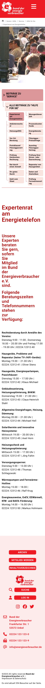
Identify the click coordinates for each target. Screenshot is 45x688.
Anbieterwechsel (16, 125)
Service (20, 21)
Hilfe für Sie (30, 21)
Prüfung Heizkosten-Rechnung (15, 157)
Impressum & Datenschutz (14, 678)
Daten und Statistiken (33, 173)
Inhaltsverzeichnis (22, 567)
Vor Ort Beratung (14, 139)
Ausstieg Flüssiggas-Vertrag (34, 147)
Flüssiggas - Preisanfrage (34, 139)
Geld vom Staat (14, 180)
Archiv (22, 552)
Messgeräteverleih (35, 115)
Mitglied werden (23, 560)
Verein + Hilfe (10, 21)
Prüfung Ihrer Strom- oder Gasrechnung (35, 157)
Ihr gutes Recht (13, 173)
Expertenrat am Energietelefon (16, 116)
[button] (13, 95)
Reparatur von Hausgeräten (35, 165)
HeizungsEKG (15, 131)
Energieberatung (35, 132)
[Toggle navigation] (39, 6)
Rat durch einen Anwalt (15, 165)
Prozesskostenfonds (35, 125)
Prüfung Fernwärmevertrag (35, 181)
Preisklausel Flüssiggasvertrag (16, 147)
